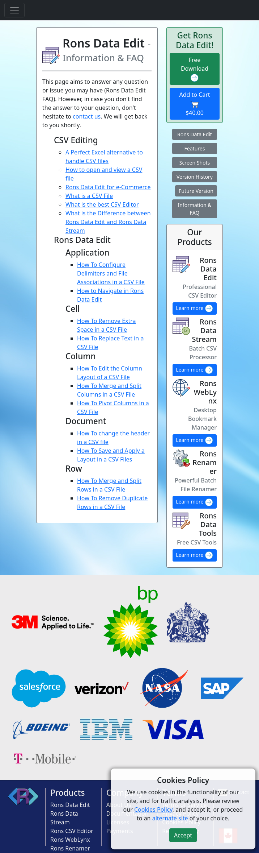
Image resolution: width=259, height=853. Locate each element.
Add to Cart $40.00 (194, 104)
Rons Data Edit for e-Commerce (108, 187)
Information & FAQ (194, 209)
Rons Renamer (70, 848)
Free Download (194, 69)
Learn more (194, 308)
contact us (87, 116)
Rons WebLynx (70, 840)
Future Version (196, 190)
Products (67, 792)
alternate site (170, 818)
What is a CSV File (89, 196)
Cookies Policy (153, 809)
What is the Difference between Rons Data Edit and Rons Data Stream (108, 222)
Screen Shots (194, 162)
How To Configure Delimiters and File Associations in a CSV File (111, 273)
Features (194, 148)
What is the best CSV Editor (102, 204)
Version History (195, 176)
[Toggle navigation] (14, 10)
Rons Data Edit (194, 134)
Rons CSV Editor (71, 831)
